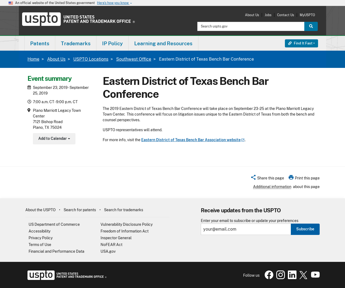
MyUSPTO (307, 15)
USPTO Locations (90, 59)
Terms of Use (40, 244)
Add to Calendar (53, 139)
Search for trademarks (123, 210)
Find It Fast (300, 43)
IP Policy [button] (112, 43)
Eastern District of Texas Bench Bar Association (193, 140)
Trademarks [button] (76, 43)
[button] (267, 179)
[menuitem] (39, 43)
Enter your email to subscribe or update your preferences (249, 221)
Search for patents (80, 210)
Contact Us (285, 15)
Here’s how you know (115, 3)
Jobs (268, 15)
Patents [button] (39, 43)
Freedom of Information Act (125, 231)
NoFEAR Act (111, 244)
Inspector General (116, 238)
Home (33, 59)
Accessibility (39, 231)
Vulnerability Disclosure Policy (127, 224)
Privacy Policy (41, 238)
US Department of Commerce (54, 224)
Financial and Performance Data (56, 251)
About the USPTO (40, 210)
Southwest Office (133, 59)
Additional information (272, 187)
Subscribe (305, 229)
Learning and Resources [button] (163, 43)
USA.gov (108, 251)
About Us (252, 15)
